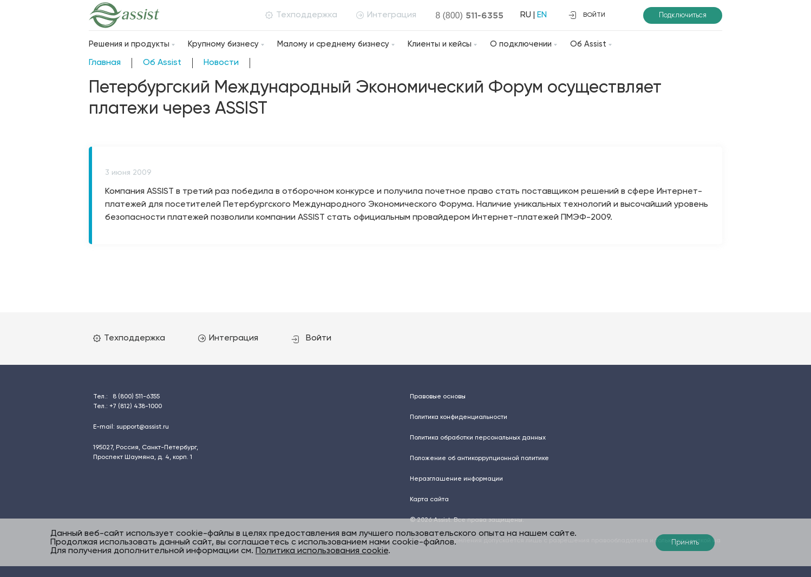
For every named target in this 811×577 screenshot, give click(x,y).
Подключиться (683, 15)
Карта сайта (429, 499)
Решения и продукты (129, 44)
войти (586, 15)
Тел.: (126, 397)
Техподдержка (301, 15)
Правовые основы (438, 397)
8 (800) (469, 15)
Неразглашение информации (456, 479)
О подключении (521, 44)
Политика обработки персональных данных (478, 438)
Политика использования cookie (322, 551)
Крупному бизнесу (223, 44)
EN (541, 15)
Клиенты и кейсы (440, 44)
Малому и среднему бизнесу (333, 44)
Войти (312, 338)
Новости (221, 62)
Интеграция (386, 15)
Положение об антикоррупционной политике (479, 458)
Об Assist (588, 44)
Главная (105, 62)
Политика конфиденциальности (458, 417)
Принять (685, 542)
